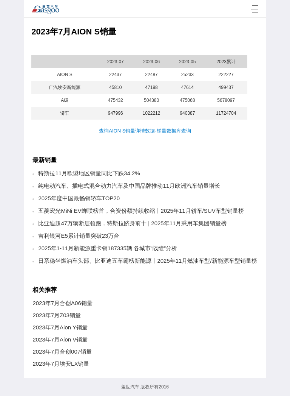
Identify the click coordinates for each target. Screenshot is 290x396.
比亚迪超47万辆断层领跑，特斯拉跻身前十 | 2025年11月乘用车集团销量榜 (132, 223)
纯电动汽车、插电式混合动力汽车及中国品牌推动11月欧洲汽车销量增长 (129, 185)
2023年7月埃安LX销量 (60, 363)
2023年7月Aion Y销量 (60, 327)
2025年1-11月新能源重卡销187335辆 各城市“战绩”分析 (107, 248)
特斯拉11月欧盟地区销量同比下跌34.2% (89, 173)
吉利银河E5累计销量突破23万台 (78, 235)
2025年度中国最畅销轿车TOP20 (79, 198)
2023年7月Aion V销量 (60, 339)
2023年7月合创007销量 (62, 351)
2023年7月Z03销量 (56, 315)
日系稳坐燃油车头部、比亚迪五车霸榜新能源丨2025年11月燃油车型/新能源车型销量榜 (147, 260)
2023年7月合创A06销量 (62, 303)
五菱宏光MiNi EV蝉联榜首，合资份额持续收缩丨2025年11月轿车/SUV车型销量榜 (141, 210)
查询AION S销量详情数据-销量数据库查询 (145, 131)
